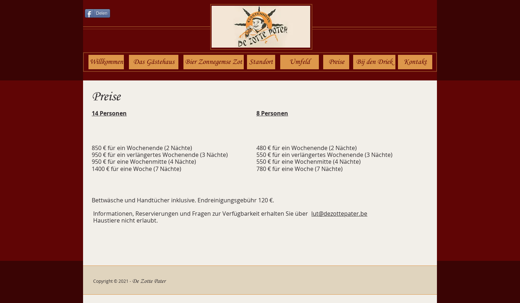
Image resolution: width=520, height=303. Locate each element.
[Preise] (336, 62)
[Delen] (97, 13)
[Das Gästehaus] (153, 62)
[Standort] (261, 62)
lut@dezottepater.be (339, 214)
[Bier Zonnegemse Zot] (213, 62)
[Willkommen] (106, 62)
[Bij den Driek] (374, 62)
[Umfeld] (299, 62)
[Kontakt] (415, 62)
